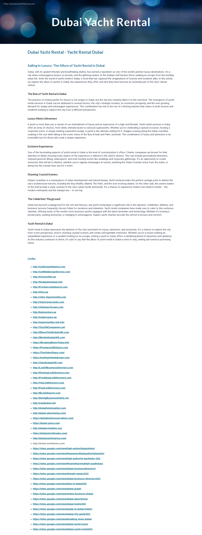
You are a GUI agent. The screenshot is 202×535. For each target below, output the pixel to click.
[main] (101, 21)
